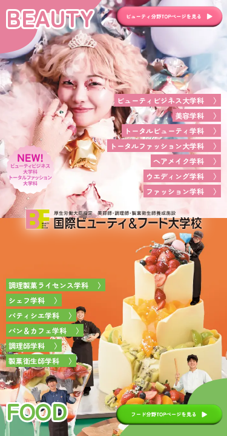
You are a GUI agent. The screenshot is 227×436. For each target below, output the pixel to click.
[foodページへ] (113, 327)
